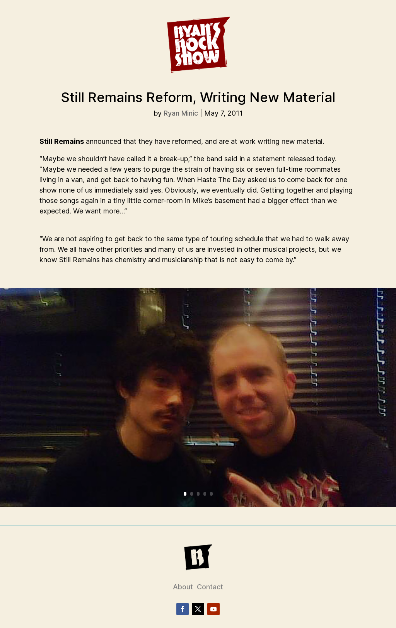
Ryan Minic (181, 113)
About (183, 587)
